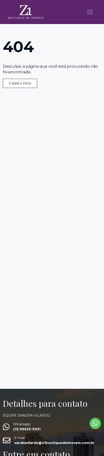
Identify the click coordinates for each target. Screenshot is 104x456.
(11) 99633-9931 (27, 429)
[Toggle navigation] (90, 12)
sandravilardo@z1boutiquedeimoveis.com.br (54, 443)
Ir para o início (20, 83)
